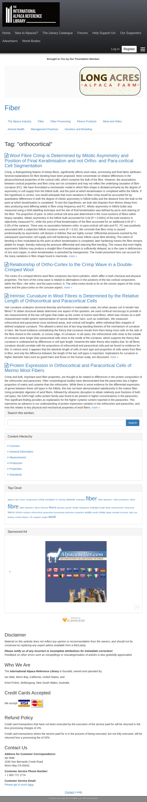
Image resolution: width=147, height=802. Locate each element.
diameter (70, 499)
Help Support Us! (104, 33)
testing (11, 517)
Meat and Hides (112, 121)
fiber (91, 498)
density (62, 499)
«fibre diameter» (26, 508)
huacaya (94, 507)
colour (22, 499)
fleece (52, 507)
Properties (15, 469)
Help (79, 792)
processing (59, 512)
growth (68, 508)
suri (135, 512)
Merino (11, 512)
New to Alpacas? (26, 33)
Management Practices (44, 129)
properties (79, 512)
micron (19, 512)
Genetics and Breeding (78, 129)
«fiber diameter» (105, 499)
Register (129, 49)
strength (116, 512)
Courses (14, 446)
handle (75, 508)
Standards (15, 474)
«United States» (21, 517)
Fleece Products (86, 121)
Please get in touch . (19, 784)
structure (124, 512)
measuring (129, 508)
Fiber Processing (61, 121)
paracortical (48, 512)
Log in (115, 49)
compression (31, 499)
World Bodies (31, 41)
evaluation (80, 499)
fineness (44, 508)
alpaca (11, 499)
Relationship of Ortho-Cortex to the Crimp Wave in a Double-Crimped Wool (69, 267)
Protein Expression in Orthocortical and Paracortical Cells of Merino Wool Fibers (68, 368)
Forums (82, 33)
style (131, 512)
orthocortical (36, 512)
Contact (69, 792)
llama (108, 508)
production (69, 512)
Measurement (17, 457)
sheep (102, 512)
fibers (132, 499)
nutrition (26, 512)
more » (73, 256)
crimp (41, 499)
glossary (61, 508)
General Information (20, 452)
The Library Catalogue (57, 33)
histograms (84, 508)
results (95, 512)
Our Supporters (130, 33)
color (16, 499)
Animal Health (16, 129)
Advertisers (10, 41)
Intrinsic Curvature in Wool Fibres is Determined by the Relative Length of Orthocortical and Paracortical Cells (72, 298)
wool (52, 517)
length (102, 508)
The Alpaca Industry (19, 121)
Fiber (12, 108)
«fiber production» (121, 499)
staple (108, 512)
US (31, 517)
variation (37, 517)
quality (88, 512)
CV (57, 499)
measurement (117, 508)
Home (6, 33)
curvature (50, 499)
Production (15, 463)
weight (45, 517)
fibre (13, 506)
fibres (37, 508)
